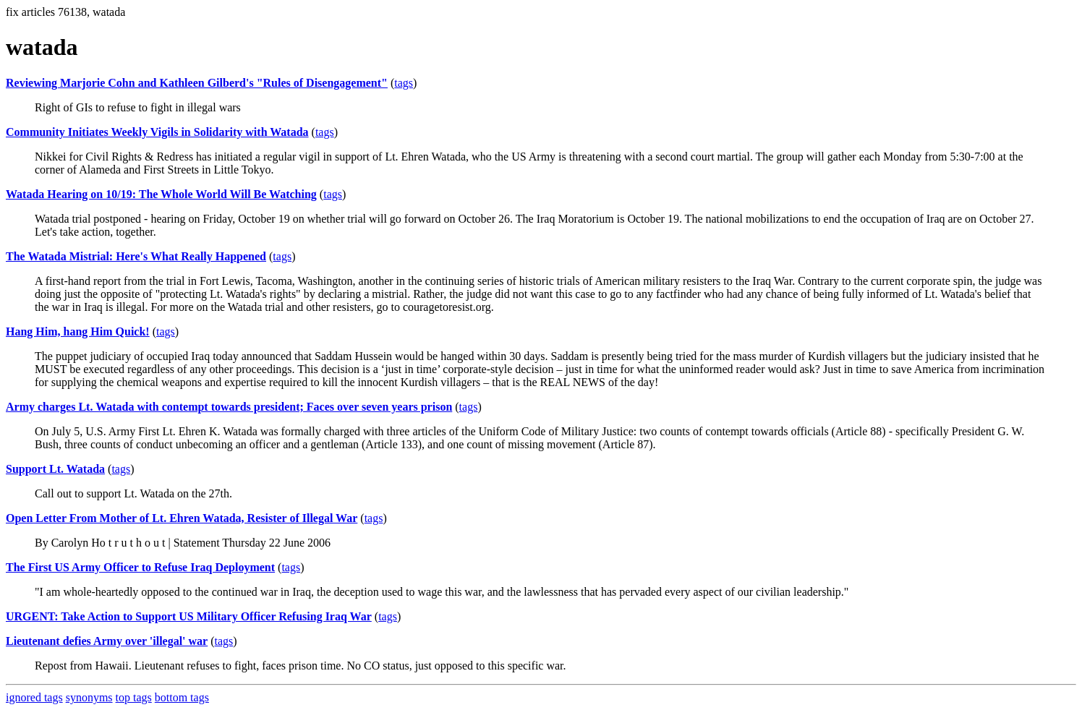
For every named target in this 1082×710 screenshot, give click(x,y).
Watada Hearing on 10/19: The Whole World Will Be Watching (161, 194)
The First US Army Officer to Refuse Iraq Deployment (140, 567)
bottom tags (182, 697)
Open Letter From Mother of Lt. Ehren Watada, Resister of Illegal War (181, 518)
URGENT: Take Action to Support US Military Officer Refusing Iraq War (189, 616)
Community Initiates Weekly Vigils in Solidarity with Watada (157, 132)
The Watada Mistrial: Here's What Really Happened (136, 256)
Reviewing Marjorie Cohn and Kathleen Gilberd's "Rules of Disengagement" (197, 83)
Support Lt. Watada (55, 469)
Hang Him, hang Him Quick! (78, 331)
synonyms (89, 697)
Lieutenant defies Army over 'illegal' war (107, 641)
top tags (134, 697)
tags (403, 83)
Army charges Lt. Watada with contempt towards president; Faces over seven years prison (229, 407)
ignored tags (34, 697)
